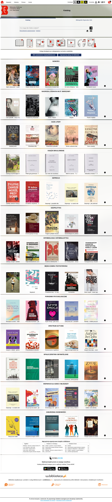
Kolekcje (38, 30)
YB (82, 2)
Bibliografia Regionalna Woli (84, 20)
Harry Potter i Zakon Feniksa (29, 450)
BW (78, 2)
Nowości (8, 2)
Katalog (28, 20)
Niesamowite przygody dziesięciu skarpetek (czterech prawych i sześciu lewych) (39, 451)
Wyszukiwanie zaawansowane (27, 30)
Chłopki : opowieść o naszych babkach (53, 445)
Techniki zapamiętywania (73, 451)
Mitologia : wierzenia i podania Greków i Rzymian (33, 445)
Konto (30, 2)
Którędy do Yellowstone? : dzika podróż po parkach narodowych (80, 448)
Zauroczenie (48, 451)
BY (86, 2)
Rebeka (69, 445)
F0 (96, 2)
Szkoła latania (48, 448)
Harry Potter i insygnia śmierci (29, 448)
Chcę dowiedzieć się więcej (47, 500)
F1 (99, 2)
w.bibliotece (47, 480)
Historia (16, 2)
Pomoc (23, 2)
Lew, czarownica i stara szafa (29, 447)
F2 (103, 2)
